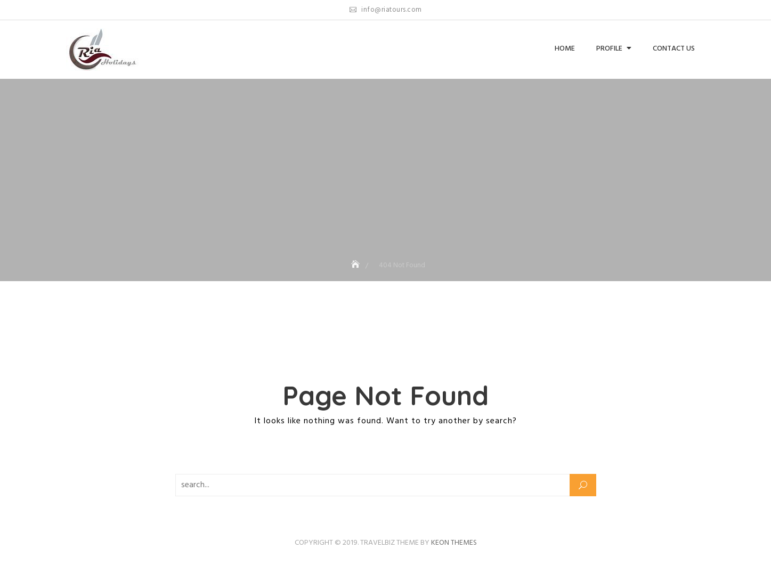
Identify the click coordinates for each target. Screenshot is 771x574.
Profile (609, 49)
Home (565, 49)
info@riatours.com (386, 9)
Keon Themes (454, 543)
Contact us (674, 49)
